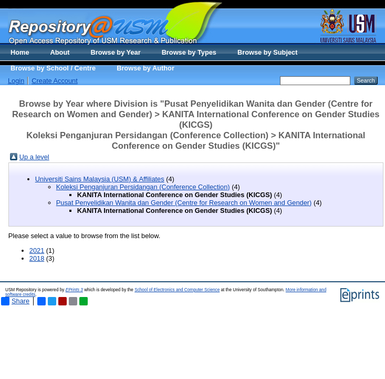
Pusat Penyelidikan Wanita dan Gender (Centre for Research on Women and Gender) (184, 203)
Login (16, 81)
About (60, 52)
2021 (36, 250)
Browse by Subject (267, 52)
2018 (36, 258)
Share (15, 301)
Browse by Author (145, 68)
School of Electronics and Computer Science (177, 290)
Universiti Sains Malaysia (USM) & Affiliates (99, 179)
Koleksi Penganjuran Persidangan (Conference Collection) (143, 187)
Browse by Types (189, 52)
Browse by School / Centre (53, 68)
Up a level (34, 157)
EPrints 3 (74, 290)
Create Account (55, 81)
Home (20, 52)
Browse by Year (116, 52)
